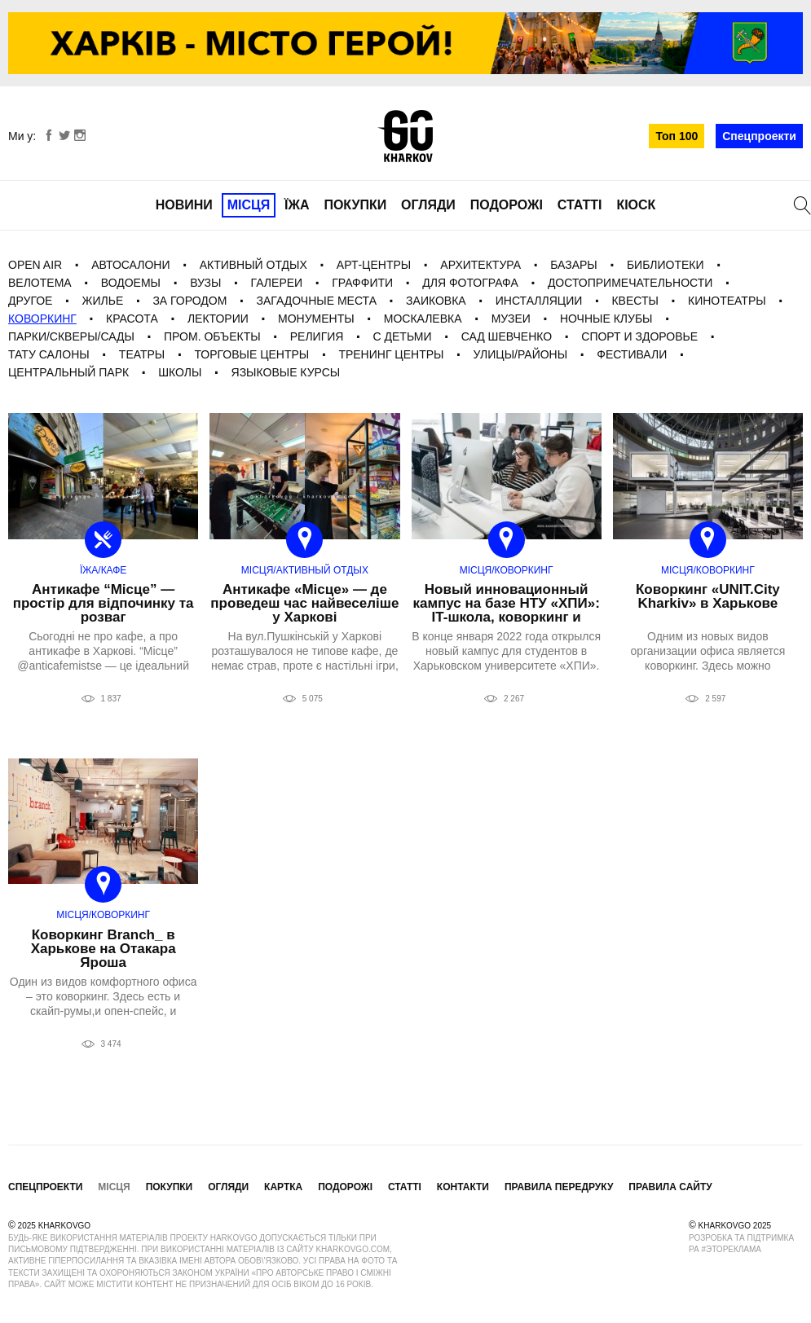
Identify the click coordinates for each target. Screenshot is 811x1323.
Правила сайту (670, 1187)
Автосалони (130, 264)
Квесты (634, 300)
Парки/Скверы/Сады (71, 336)
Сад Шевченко (507, 336)
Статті (580, 205)
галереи (277, 282)
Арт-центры (374, 264)
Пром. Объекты (212, 336)
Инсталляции (539, 300)
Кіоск (635, 205)
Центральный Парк (68, 372)
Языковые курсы (286, 372)
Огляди (428, 205)
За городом (189, 300)
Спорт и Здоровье (639, 336)
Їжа (296, 205)
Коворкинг (42, 318)
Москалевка (423, 318)
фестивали (632, 354)
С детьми (402, 336)
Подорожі (506, 205)
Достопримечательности (630, 282)
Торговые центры (251, 354)
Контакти (463, 1187)
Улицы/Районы (521, 354)
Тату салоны (49, 354)
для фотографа (470, 282)
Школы (179, 372)
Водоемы (131, 282)
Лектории (218, 318)
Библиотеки (665, 264)
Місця (249, 205)
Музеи (511, 318)
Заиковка (436, 300)
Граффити (362, 282)
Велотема (40, 282)
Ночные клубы (606, 318)
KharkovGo (405, 136)
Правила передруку (559, 1187)
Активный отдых (253, 264)
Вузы (205, 282)
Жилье (103, 300)
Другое (30, 300)
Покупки (355, 205)
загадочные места (317, 300)
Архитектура (480, 264)
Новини (184, 205)
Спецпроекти (759, 136)
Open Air (35, 264)
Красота (132, 318)
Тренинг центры (390, 354)
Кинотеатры (727, 300)
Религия (317, 336)
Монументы (316, 318)
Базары (573, 264)
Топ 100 (676, 136)
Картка (283, 1187)
